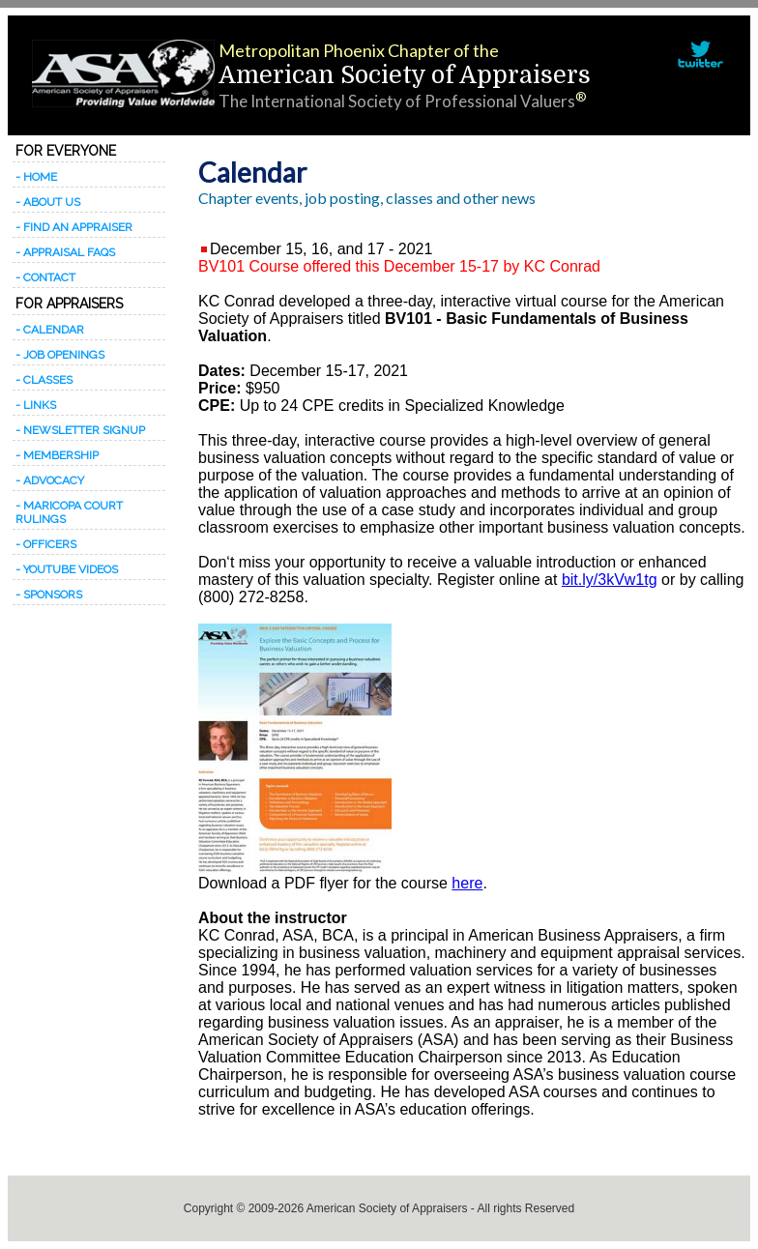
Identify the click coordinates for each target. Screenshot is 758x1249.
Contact (49, 277)
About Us (51, 202)
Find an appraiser (77, 227)
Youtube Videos (70, 569)
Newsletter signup (84, 430)
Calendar (53, 329)
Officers (49, 544)
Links (39, 405)
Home (40, 177)
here (467, 883)
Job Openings (63, 355)
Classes (48, 380)
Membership (61, 455)
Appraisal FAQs (69, 252)
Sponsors (52, 594)
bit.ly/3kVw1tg (609, 579)
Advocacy (53, 480)
